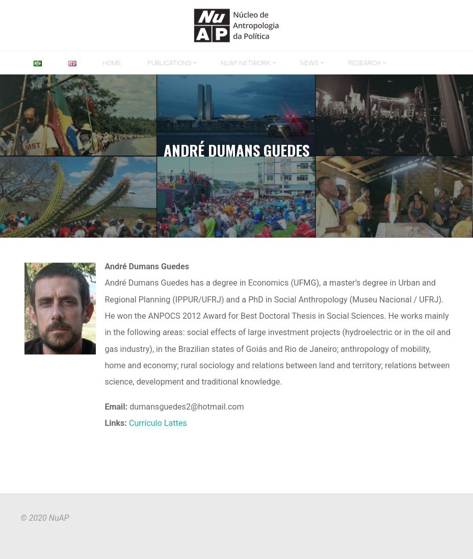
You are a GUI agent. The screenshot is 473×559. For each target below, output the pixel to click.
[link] (142, 86)
